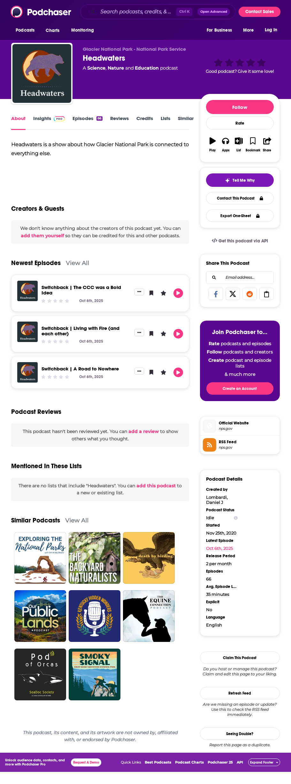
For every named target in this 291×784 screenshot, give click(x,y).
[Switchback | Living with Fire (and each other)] (27, 349)
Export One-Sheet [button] (240, 216)
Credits (144, 118)
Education (147, 68)
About (18, 118)
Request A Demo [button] (86, 775)
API (240, 774)
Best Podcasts (158, 774)
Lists (165, 118)
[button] (26, 32)
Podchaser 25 (220, 774)
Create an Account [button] (240, 388)
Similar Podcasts (35, 537)
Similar (186, 118)
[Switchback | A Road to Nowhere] (27, 389)
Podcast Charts (189, 774)
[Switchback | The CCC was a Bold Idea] (27, 308)
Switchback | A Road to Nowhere (80, 386)
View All (77, 280)
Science (96, 68)
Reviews (119, 118)
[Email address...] (239, 277)
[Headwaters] (41, 73)
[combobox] (157, 11)
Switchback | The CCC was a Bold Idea (81, 307)
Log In (271, 31)
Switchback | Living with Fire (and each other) (80, 348)
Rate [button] (239, 123)
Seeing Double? (239, 734)
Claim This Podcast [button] (240, 658)
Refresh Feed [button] (239, 693)
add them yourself (42, 252)
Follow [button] (239, 107)
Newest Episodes (36, 280)
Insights (49, 118)
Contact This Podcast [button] (240, 198)
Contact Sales (259, 11)
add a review (143, 448)
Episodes (87, 118)
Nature (116, 68)
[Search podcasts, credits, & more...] (137, 12)
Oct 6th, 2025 (219, 548)
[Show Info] (236, 517)
